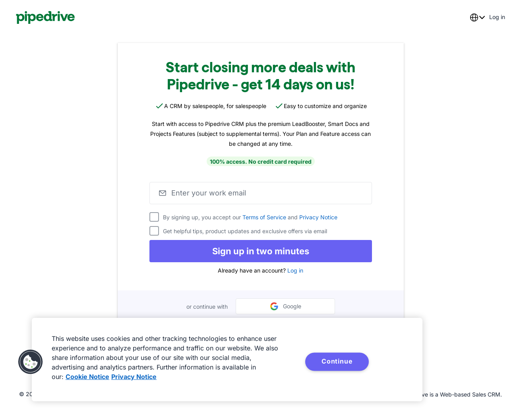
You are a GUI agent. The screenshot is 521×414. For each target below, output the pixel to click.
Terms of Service (264, 217)
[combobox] (477, 17)
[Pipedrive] (45, 17)
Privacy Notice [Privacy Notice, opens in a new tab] (134, 377)
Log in (295, 270)
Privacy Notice (318, 217)
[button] (30, 362)
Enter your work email (208, 193)
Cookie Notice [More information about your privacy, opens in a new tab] (87, 377)
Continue (337, 361)
